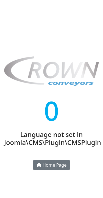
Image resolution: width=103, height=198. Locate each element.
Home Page (51, 165)
